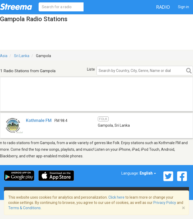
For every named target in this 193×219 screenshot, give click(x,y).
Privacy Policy (164, 202)
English (148, 173)
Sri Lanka (21, 56)
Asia (3, 56)
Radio (163, 7)
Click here (116, 197)
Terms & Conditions (24, 208)
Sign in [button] (183, 7)
